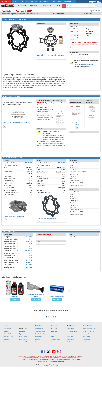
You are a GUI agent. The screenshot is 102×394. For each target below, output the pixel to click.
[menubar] (38, 6)
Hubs (52, 360)
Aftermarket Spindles (40, 355)
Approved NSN (23, 366)
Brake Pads (54, 355)
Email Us (85, 366)
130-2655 (29, 237)
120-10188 (28, 163)
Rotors (37, 366)
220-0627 (29, 267)
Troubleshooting (71, 366)
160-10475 (61, 163)
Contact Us (6, 355)
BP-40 (30, 194)
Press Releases (23, 360)
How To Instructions (72, 355)
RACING (15, 2)
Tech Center (70, 360)
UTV (22, 2)
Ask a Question (87, 363)
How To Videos (71, 358)
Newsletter (6, 363)
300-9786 (29, 265)
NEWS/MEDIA (44, 2)
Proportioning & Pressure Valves (36, 295)
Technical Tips (70, 363)
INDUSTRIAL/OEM (31, 2)
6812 (30, 188)
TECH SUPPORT (56, 2)
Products (33, 5)
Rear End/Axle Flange (41, 358)
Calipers (37, 363)
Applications (46, 5)
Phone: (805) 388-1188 (89, 352)
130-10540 (28, 251)
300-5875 (29, 260)
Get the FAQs (70, 352)
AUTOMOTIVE (5, 2)
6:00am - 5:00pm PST (88, 355)
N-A (30, 239)
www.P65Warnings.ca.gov (84, 64)
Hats (52, 358)
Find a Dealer (86, 360)
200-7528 (29, 241)
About (57, 5)
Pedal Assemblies (55, 366)
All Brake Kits (38, 360)
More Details (15, 299)
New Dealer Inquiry (8, 360)
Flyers (21, 358)
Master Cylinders (55, 363)
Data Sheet (22, 355)
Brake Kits (22, 5)
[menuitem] (21, 6)
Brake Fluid (14, 296)
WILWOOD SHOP (69, 2)
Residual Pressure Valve (56, 296)
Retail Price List (23, 363)
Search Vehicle (39, 352)
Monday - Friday (87, 358)
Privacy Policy (7, 366)
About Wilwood (7, 352)
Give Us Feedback (8, 358)
